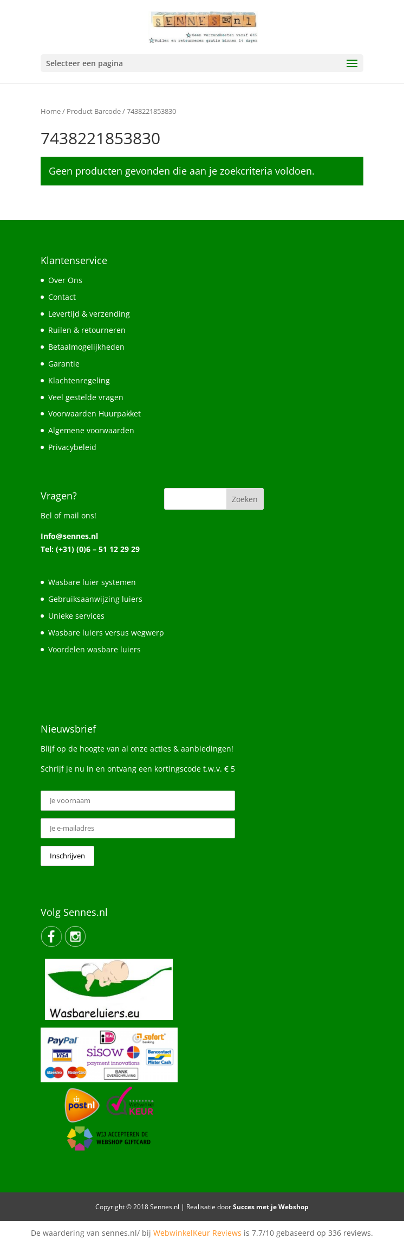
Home (51, 111)
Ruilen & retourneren (87, 330)
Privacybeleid (72, 447)
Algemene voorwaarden (91, 430)
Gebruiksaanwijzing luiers (95, 599)
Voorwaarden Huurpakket (94, 413)
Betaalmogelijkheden (86, 347)
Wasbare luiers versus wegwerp (106, 632)
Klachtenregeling (79, 380)
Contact (62, 297)
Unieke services (76, 616)
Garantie (64, 363)
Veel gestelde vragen (85, 397)
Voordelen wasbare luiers (94, 649)
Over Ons (65, 280)
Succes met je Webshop (271, 1206)
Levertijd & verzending (89, 314)
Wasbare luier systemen (92, 582)
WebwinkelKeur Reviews (197, 1233)
